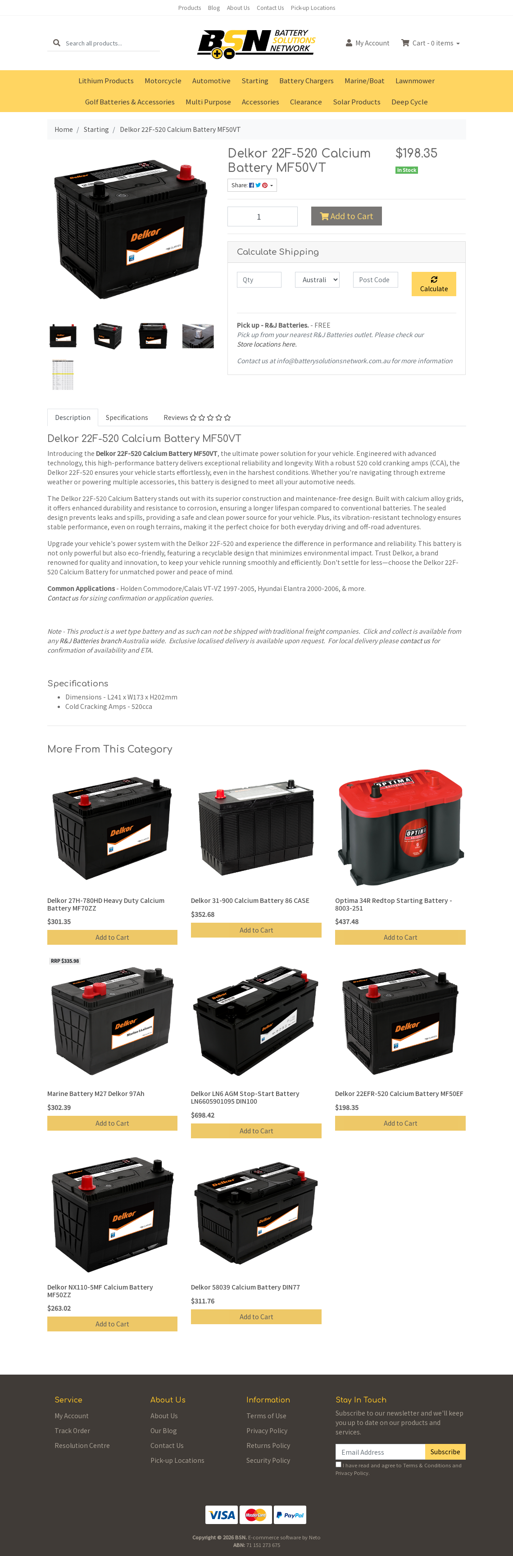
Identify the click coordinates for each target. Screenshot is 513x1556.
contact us (415, 640)
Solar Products (357, 101)
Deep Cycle (409, 101)
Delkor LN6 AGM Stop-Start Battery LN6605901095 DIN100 (245, 1097)
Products (189, 7)
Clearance (306, 101)
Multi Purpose (208, 101)
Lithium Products (106, 80)
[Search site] (56, 43)
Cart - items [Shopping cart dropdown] (428, 42)
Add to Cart (346, 215)
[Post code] (375, 280)
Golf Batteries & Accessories (130, 101)
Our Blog (163, 1430)
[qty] (259, 280)
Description (73, 417)
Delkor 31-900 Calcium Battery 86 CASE (250, 900)
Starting (254, 80)
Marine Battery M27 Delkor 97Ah (96, 1093)
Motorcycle (163, 80)
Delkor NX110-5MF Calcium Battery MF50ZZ (100, 1290)
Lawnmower (415, 80)
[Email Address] (381, 1452)
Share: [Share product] (250, 185)
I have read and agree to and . (399, 1468)
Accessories (260, 101)
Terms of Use (266, 1415)
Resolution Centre (82, 1445)
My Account (71, 1415)
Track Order (72, 1430)
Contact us (62, 597)
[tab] (72, 417)
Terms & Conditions (427, 1465)
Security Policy (268, 1460)
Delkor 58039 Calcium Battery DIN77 (245, 1286)
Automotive (211, 80)
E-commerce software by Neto (284, 1537)
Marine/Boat (365, 80)
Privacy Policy (266, 1430)
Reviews (197, 417)
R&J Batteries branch (90, 640)
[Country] (317, 280)
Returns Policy (268, 1445)
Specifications (127, 417)
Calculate (434, 284)
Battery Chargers (306, 80)
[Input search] (113, 43)
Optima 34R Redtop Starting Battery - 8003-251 (393, 904)
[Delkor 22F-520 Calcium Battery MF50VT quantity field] (262, 216)
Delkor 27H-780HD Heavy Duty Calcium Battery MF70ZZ (105, 904)
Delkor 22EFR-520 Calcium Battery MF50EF (399, 1093)
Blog (214, 7)
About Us (238, 7)
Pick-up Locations (313, 7)
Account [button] (368, 42)
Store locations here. (267, 343)
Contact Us (270, 7)
